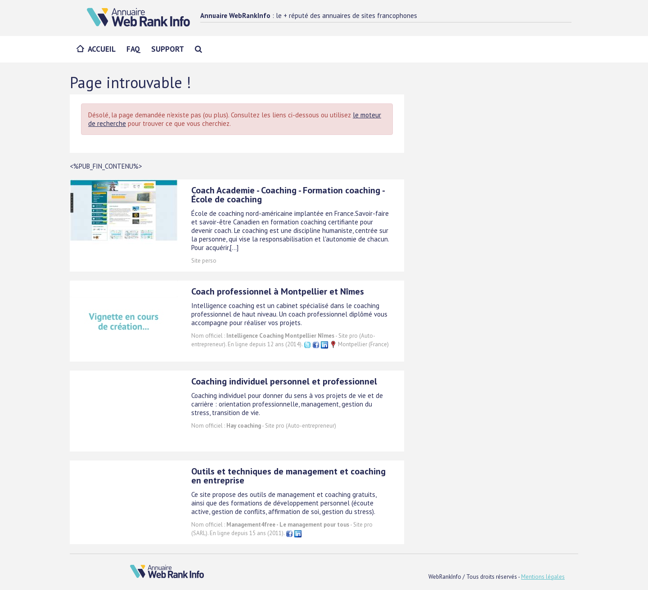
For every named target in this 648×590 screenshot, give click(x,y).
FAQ (133, 49)
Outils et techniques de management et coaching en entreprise (288, 475)
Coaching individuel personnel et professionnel (284, 381)
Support (167, 49)
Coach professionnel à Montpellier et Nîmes (277, 291)
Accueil (102, 49)
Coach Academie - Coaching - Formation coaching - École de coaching (287, 194)
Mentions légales (543, 577)
